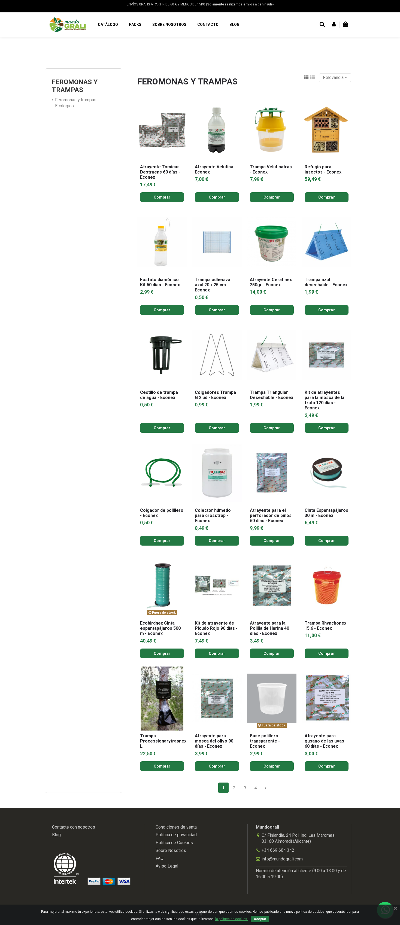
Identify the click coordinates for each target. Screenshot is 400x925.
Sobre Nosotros (171, 850)
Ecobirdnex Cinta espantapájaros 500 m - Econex (160, 628)
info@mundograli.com (282, 859)
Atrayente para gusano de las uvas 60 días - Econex (324, 741)
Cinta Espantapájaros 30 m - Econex (326, 513)
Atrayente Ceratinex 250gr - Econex (271, 282)
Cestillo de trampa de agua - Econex (159, 395)
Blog (56, 834)
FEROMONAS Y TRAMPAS (75, 86)
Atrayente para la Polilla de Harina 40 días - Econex (269, 628)
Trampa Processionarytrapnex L (163, 741)
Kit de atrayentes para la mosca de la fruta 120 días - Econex (324, 400)
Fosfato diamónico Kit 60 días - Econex (160, 282)
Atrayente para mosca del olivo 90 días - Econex (214, 741)
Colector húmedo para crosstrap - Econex (213, 515)
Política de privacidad (176, 834)
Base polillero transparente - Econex (265, 741)
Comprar (162, 197)
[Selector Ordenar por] (335, 77)
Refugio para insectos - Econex (323, 169)
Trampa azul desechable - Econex (326, 282)
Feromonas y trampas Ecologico (75, 102)
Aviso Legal (167, 866)
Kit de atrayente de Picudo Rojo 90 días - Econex (216, 628)
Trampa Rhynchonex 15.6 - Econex (325, 625)
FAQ (159, 858)
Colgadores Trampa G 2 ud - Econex (215, 395)
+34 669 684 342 (278, 850)
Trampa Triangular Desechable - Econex (271, 395)
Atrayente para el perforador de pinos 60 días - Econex (271, 515)
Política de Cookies (174, 842)
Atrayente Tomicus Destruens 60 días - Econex (160, 172)
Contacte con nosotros (73, 827)
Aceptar (260, 919)
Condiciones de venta (176, 827)
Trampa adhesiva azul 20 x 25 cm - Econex (212, 285)
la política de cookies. (231, 919)
